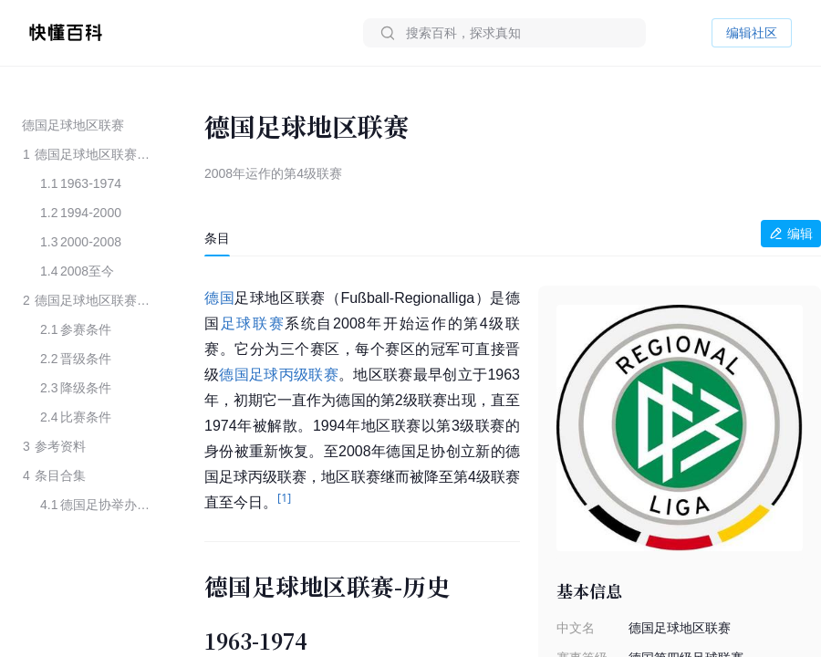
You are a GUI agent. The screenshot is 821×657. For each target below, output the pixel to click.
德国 (219, 298)
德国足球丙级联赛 (278, 374)
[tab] (217, 238)
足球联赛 (253, 323)
